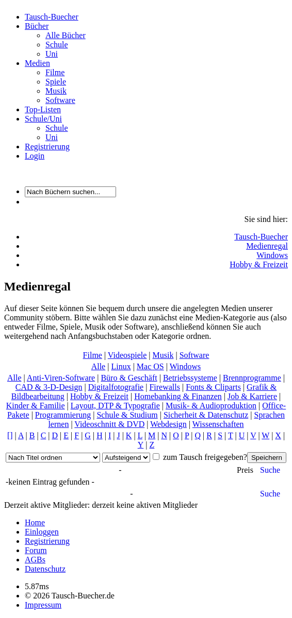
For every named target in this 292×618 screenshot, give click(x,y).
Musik (56, 91)
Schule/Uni (43, 118)
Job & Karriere (252, 396)
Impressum (43, 604)
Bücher (36, 26)
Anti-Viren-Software (61, 377)
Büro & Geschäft (129, 377)
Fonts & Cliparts (213, 387)
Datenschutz (45, 568)
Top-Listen (43, 109)
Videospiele (127, 355)
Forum (36, 550)
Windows (272, 255)
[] (10, 435)
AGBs (35, 559)
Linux (121, 366)
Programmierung (63, 414)
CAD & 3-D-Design (49, 387)
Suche (270, 470)
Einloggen (42, 531)
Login (34, 155)
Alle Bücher (65, 35)
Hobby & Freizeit (259, 264)
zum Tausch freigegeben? (204, 457)
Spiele (55, 81)
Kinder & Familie (35, 405)
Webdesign (168, 424)
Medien (37, 63)
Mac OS (150, 366)
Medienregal (267, 246)
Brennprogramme (252, 377)
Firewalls (164, 387)
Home (35, 522)
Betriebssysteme (190, 377)
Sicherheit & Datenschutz (206, 414)
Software (60, 100)
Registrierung (47, 146)
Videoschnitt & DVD (109, 424)
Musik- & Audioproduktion (211, 405)
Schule (56, 44)
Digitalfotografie (116, 387)
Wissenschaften (218, 424)
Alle (98, 366)
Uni (51, 53)
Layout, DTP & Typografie (115, 405)
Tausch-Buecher (51, 16)
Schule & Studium (126, 414)
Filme (54, 72)
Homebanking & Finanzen (178, 396)
